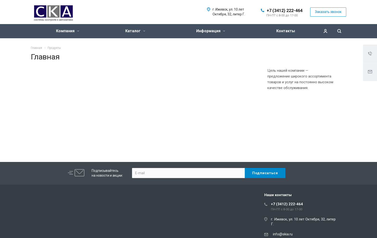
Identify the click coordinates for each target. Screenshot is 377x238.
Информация (210, 31)
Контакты (285, 31)
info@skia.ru (282, 234)
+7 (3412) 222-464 (284, 10)
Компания (67, 31)
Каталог (135, 31)
